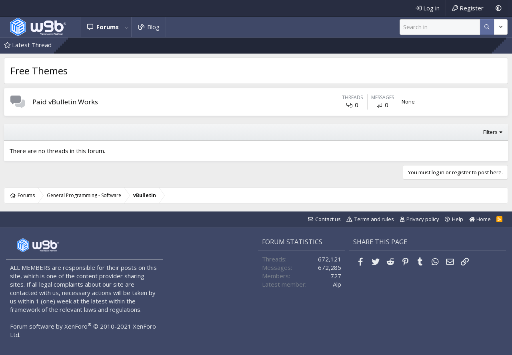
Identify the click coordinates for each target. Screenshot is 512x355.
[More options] (487, 27)
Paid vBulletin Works (65, 101)
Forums (107, 27)
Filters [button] (490, 132)
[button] (126, 27)
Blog (153, 27)
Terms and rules (374, 219)
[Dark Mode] (499, 8)
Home (480, 219)
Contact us (328, 219)
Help (457, 219)
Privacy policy (422, 219)
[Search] (440, 27)
